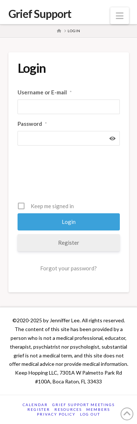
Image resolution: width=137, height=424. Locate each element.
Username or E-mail (45, 93)
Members (98, 409)
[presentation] (73, 176)
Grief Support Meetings (83, 404)
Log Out (90, 414)
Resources (68, 409)
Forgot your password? (68, 268)
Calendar (35, 404)
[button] (119, 15)
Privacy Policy (56, 414)
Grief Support (39, 13)
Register (68, 242)
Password (32, 124)
